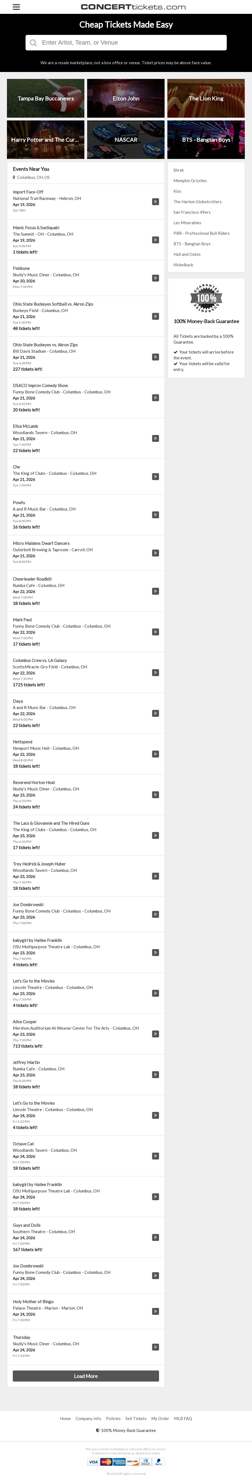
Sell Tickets (136, 1418)
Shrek (178, 170)
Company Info (88, 1418)
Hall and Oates (187, 254)
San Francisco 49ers (192, 212)
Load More (86, 1376)
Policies (113, 1418)
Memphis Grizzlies (190, 180)
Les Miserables (187, 222)
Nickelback (183, 264)
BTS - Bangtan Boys (192, 243)
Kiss (177, 191)
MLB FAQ (183, 1418)
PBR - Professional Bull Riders (201, 233)
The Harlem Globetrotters (197, 201)
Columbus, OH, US (31, 177)
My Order (160, 1418)
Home (65, 1418)
